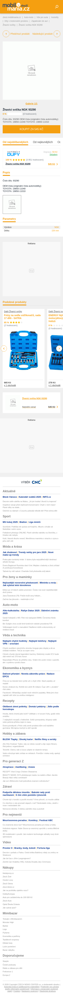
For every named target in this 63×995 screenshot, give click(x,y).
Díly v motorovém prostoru (16, 21)
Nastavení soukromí (30, 991)
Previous (4, 348)
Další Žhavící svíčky (13, 311)
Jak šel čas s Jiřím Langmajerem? (17, 858)
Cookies (16, 991)
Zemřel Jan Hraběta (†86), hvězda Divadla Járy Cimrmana (27, 862)
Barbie (5, 926)
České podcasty (9, 965)
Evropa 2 (6, 975)
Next (59, 348)
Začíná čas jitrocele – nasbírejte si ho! (18, 599)
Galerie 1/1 (31, 103)
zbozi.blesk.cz (8, 887)
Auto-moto (28, 17)
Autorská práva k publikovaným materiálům (21, 987)
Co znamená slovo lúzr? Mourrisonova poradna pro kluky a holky (29, 825)
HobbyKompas (9, 894)
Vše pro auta (42, 17)
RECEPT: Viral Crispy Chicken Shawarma (20, 772)
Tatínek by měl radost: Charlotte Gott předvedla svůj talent (26, 571)
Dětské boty (7, 943)
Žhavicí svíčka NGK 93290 (19, 109)
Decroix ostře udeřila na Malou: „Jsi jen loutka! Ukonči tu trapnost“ (30, 501)
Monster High (8, 922)
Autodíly (54, 17)
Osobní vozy (8, 880)
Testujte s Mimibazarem (12, 919)
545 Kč (51, 164)
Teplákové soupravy (11, 940)
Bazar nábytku (8, 950)
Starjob (6, 961)
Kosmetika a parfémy (11, 936)
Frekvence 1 (8, 972)
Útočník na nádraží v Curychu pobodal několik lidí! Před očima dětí (30, 511)
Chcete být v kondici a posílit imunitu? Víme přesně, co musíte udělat (31, 799)
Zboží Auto (7, 901)
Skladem (53, 154)
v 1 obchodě (10, 385)
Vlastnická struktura (47, 991)
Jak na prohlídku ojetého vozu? (15, 890)
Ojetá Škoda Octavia (11, 904)
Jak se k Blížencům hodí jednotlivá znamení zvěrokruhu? (26, 781)
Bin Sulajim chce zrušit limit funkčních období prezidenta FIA (27, 624)
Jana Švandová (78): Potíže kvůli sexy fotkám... (22, 596)
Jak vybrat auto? (9, 908)
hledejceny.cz (8, 873)
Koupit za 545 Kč (31, 129)
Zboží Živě (7, 877)
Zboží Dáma (8, 884)
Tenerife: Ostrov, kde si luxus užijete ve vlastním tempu (25, 750)
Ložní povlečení (9, 947)
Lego (5, 929)
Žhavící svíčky (9, 25)
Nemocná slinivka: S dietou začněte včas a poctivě (23, 809)
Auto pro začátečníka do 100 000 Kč (17, 897)
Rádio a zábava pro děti (12, 968)
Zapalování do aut (39, 21)
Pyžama (6, 933)
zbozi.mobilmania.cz (12, 17)
